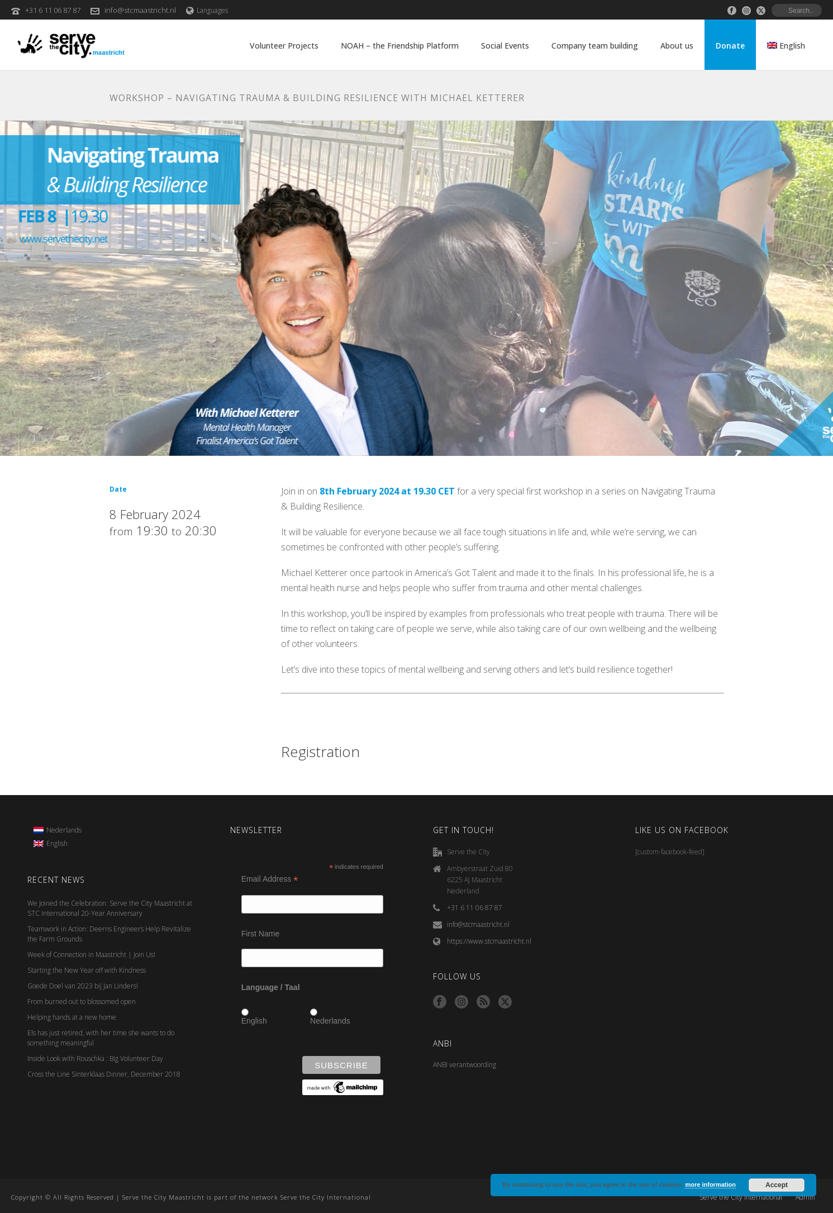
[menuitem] (57, 830)
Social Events (505, 45)
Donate (730, 45)
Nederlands (330, 1020)
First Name (260, 933)
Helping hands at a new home (71, 1017)
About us (676, 45)
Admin (805, 1197)
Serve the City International (740, 1197)
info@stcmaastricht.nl (140, 10)
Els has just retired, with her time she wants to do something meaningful (100, 1038)
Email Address (269, 879)
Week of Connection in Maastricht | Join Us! (91, 954)
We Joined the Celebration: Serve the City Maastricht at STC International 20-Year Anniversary (109, 908)
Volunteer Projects (284, 45)
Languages (207, 10)
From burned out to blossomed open (81, 1001)
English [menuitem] (57, 843)
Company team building (594, 45)
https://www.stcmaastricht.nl (489, 941)
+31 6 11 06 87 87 (52, 10)
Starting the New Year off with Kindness (86, 970)
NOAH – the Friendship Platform (400, 45)
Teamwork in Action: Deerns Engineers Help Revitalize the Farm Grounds (109, 934)
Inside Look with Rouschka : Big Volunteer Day (95, 1058)
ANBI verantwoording (464, 1064)
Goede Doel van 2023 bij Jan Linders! (82, 986)
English (254, 1020)
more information (710, 1184)
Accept (776, 1185)
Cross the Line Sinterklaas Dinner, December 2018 (103, 1074)
